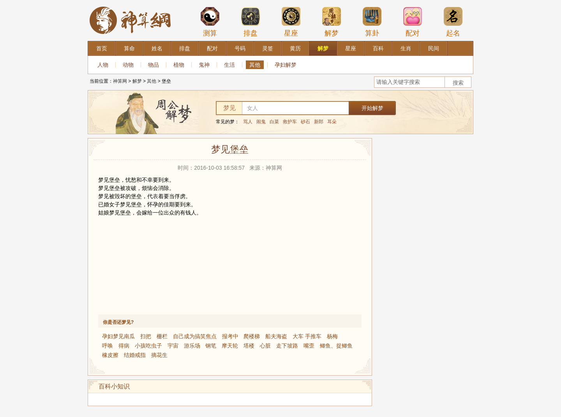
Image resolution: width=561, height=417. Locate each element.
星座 (291, 22)
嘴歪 (308, 345)
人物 (102, 65)
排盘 (250, 22)
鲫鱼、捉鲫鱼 (336, 345)
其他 (254, 65)
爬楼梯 (251, 336)
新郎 (318, 121)
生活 (229, 65)
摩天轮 (230, 345)
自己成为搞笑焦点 (195, 336)
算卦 (372, 22)
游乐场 (192, 345)
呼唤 (107, 345)
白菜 (274, 121)
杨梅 (332, 336)
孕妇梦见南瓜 (118, 336)
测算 (210, 22)
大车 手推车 (307, 336)
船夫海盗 (276, 336)
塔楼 (248, 345)
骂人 (247, 121)
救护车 (290, 121)
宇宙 (173, 345)
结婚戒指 (135, 355)
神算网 (120, 81)
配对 (412, 22)
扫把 (145, 336)
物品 (153, 65)
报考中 (230, 336)
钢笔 (210, 345)
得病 (123, 345)
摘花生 (159, 355)
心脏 (265, 345)
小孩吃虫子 (148, 345)
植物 (178, 65)
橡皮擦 (110, 355)
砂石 (305, 121)
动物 (128, 65)
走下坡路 (287, 345)
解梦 (331, 22)
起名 (453, 22)
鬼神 (204, 65)
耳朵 (332, 121)
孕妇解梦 (285, 65)
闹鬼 (261, 121)
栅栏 (162, 336)
